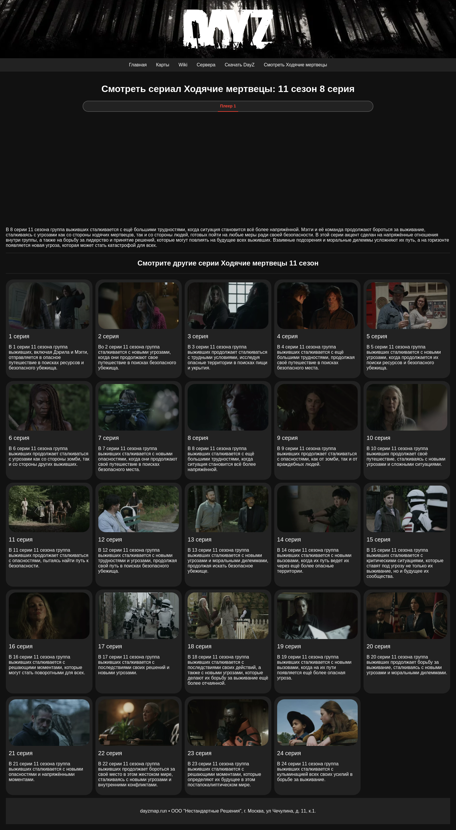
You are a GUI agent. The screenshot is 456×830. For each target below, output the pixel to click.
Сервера (206, 64)
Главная (138, 64)
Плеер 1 (228, 106)
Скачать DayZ (240, 64)
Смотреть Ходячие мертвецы (295, 64)
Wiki (183, 64)
